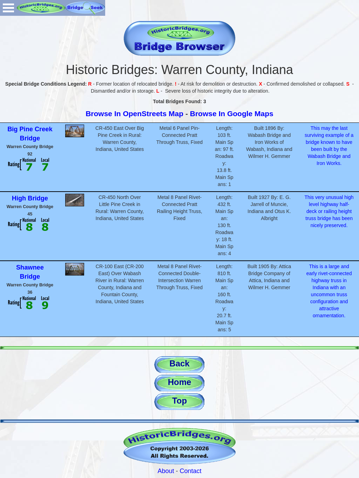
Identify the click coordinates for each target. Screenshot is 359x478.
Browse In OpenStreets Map (134, 113)
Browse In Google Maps (231, 113)
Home (179, 382)
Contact (191, 470)
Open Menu (8, 8)
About (165, 470)
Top (179, 400)
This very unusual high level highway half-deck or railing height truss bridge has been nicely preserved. (329, 211)
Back (179, 363)
